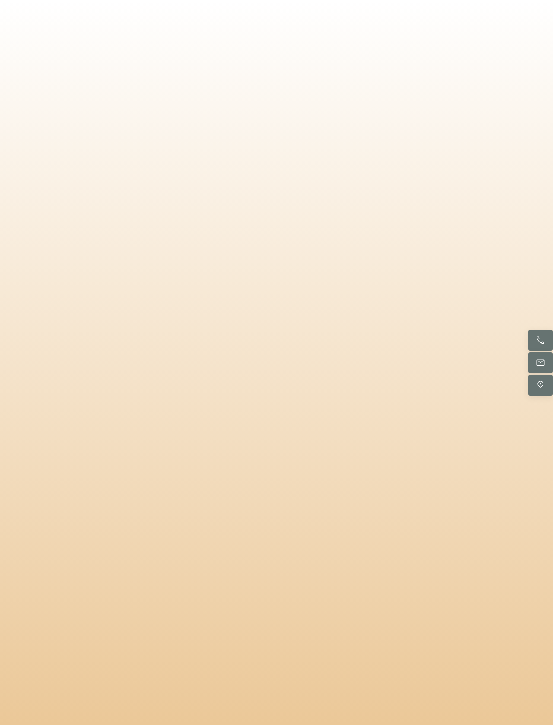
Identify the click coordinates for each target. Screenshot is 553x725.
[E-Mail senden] (540, 362)
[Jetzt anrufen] (540, 340)
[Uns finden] (540, 385)
